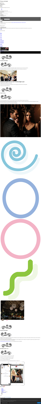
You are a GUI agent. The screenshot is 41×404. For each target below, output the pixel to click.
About (2, 388)
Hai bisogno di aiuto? (4, 392)
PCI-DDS (3, 390)
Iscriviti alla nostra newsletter (3, 27)
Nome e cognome (2, 11)
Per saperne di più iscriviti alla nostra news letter (5, 341)
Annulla (1, 20)
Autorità (2, 391)
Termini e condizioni (14, 22)
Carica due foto (1, 14)
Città (0, 12)
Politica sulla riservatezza (18, 22)
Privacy (2, 389)
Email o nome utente (2, 397)
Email (0, 13)
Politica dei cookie (24, 22)
